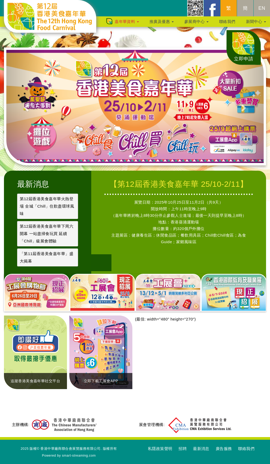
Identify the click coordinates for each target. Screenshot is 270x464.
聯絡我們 (227, 24)
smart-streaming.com (79, 455)
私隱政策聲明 (160, 448)
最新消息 (33, 184)
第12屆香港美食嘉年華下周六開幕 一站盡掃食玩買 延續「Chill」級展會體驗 (46, 233)
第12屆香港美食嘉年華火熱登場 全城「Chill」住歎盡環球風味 (47, 206)
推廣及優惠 (162, 24)
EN (261, 10)
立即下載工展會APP (101, 381)
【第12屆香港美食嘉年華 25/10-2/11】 (178, 184)
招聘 (183, 448)
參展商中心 (196, 24)
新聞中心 (256, 24)
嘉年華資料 (127, 24)
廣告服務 (224, 448)
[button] (25, 106)
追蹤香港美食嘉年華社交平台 (35, 381)
